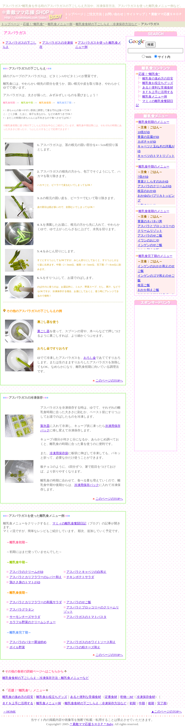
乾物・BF (126, 697)
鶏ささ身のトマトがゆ (24, 582)
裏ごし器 (43, 331)
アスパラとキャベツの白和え (86, 572)
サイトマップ (135, 14)
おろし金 (89, 357)
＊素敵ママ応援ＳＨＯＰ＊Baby (91, 724)
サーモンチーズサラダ (24, 617)
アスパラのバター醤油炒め (27, 642)
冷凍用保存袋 (59, 453)
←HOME (9, 711)
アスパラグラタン (21, 609)
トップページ (74, 14)
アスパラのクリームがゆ (26, 572)
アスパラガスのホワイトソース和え (91, 642)
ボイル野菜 (17, 647)
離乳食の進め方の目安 (157, 78)
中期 (142, 703)
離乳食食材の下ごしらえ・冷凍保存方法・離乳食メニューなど (45, 678)
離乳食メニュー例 (60, 24)
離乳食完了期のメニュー (155, 256)
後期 (151, 703)
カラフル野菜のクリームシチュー (32, 622)
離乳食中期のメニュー (154, 166)
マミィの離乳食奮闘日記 (69, 523)
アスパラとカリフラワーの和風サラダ (35, 602)
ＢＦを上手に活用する (157, 92)
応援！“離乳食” (33, 24)
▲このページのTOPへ (166, 711)
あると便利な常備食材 (157, 87)
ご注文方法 (94, 14)
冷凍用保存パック (86, 485)
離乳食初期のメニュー (154, 122)
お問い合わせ (114, 14)
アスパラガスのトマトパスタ (86, 617)
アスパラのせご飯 (78, 602)
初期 (133, 703)
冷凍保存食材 (146, 697)
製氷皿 (45, 426)
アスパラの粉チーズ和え (83, 647)
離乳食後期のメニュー (154, 211)
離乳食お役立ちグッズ (157, 83)
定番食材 (111, 697)
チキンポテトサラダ (80, 577)
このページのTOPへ (109, 380)
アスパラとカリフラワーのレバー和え (35, 577)
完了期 (161, 703)
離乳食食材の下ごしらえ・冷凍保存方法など (106, 24)
